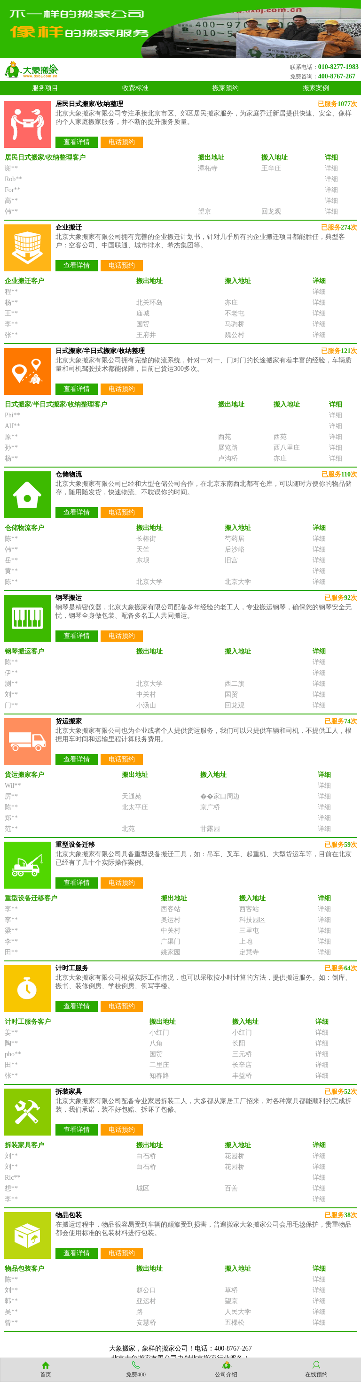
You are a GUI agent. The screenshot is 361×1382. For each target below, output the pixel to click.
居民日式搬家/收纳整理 (89, 103)
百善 (231, 1188)
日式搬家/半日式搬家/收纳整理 (100, 350)
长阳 (238, 1043)
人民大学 (238, 1311)
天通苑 (131, 796)
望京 (204, 211)
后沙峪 (234, 549)
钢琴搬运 (68, 597)
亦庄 (231, 302)
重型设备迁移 (75, 844)
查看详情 (76, 142)
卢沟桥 (228, 458)
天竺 (142, 549)
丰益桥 (242, 1075)
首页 (45, 1374)
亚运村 (146, 1301)
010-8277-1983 (338, 66)
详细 (331, 168)
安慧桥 (146, 1322)
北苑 (128, 828)
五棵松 (234, 1322)
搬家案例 (316, 88)
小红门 (159, 1032)
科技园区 (252, 919)
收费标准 (135, 88)
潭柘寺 (208, 168)
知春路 (159, 1075)
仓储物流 (68, 474)
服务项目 (45, 88)
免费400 (136, 1374)
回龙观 (271, 211)
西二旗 (234, 683)
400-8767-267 (336, 76)
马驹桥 (234, 324)
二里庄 (159, 1064)
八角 (156, 1043)
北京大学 (149, 581)
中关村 (146, 694)
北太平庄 (135, 807)
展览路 (228, 447)
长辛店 (242, 1064)
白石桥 (146, 1155)
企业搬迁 (68, 227)
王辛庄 (271, 168)
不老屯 (234, 313)
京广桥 (210, 807)
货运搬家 (68, 721)
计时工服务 (71, 968)
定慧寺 (249, 952)
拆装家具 (68, 1091)
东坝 (142, 560)
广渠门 (170, 941)
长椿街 (146, 538)
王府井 (146, 334)
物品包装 (68, 1215)
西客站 (170, 909)
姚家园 (170, 952)
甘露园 (210, 828)
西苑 (224, 436)
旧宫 (231, 560)
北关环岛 (149, 302)
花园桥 (234, 1155)
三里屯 (249, 930)
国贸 (142, 324)
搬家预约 (225, 88)
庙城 (142, 313)
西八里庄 (287, 447)
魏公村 (234, 334)
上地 (245, 941)
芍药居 (234, 538)
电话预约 (122, 142)
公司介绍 (226, 1374)
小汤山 (146, 705)
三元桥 (242, 1054)
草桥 (231, 1290)
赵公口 (146, 1290)
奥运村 (170, 919)
